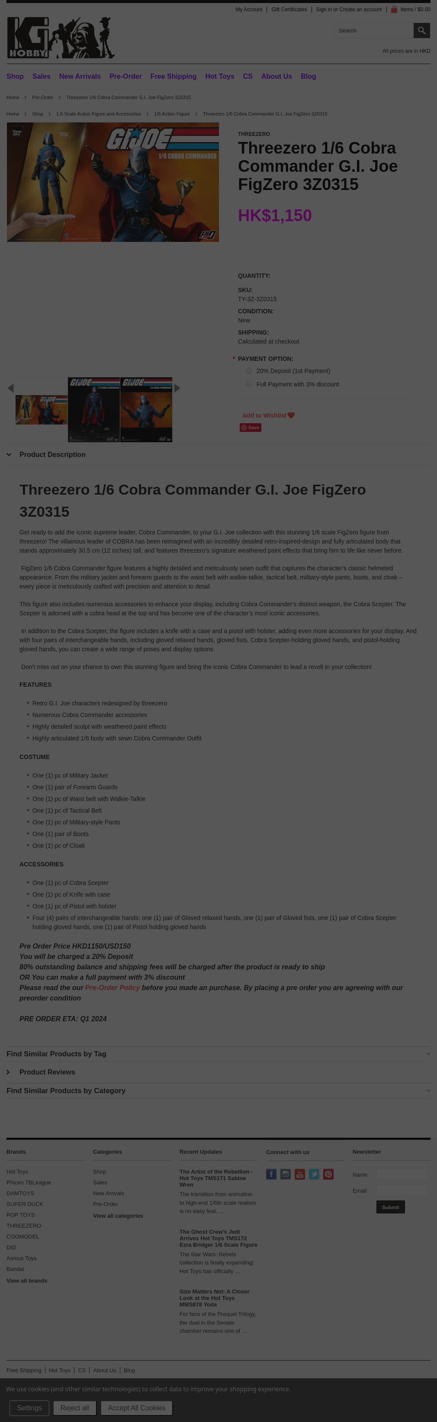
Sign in (324, 9)
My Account (248, 9)
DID (11, 1247)
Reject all (75, 1408)
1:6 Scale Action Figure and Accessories (98, 113)
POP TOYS (20, 1215)
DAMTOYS (20, 1193)
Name (360, 1174)
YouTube (301, 1175)
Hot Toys (17, 1171)
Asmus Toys (21, 1258)
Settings (29, 1408)
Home (12, 97)
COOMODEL (22, 1236)
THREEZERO (23, 1226)
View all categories (118, 1216)
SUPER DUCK (24, 1204)
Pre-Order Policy (112, 987)
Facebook (272, 1175)
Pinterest (329, 1175)
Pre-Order (125, 76)
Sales (41, 76)
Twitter (315, 1175)
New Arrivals (80, 76)
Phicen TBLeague (28, 1182)
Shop (15, 76)
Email (360, 1190)
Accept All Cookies (137, 1408)
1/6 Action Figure (172, 113)
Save (254, 427)
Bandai (15, 1269)
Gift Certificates (289, 9)
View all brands (26, 1280)
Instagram (286, 1175)
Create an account (361, 9)
